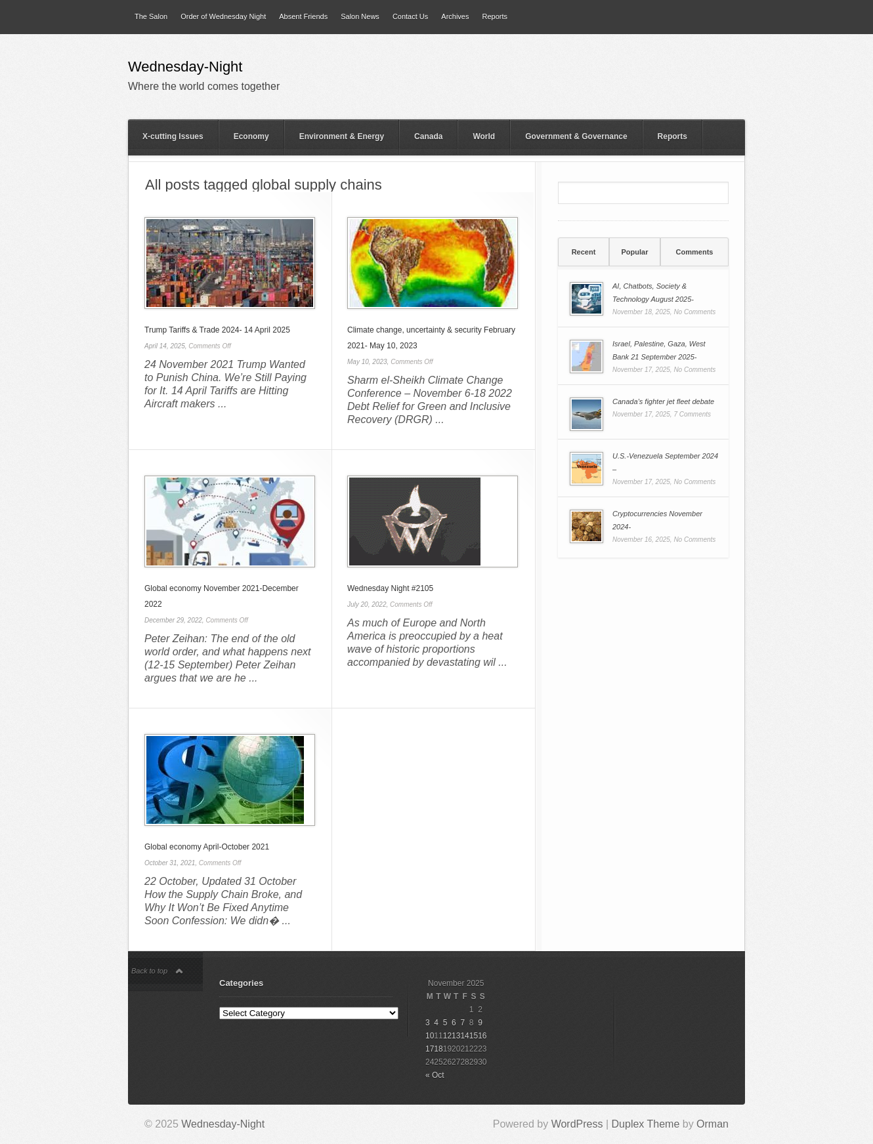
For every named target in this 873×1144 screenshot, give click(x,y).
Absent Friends (303, 16)
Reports (494, 16)
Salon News (360, 16)
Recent (584, 252)
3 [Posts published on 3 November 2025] (427, 1022)
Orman (712, 1124)
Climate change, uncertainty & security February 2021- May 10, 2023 (431, 337)
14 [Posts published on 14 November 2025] (464, 1035)
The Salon (151, 16)
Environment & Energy (341, 136)
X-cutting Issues (172, 136)
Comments (694, 252)
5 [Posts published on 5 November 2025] (445, 1022)
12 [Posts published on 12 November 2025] (447, 1035)
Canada (428, 136)
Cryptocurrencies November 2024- (657, 520)
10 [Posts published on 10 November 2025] (429, 1035)
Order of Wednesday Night (223, 16)
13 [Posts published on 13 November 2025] (456, 1035)
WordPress (577, 1124)
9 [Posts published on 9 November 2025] (480, 1022)
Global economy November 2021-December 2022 (221, 596)
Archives (455, 16)
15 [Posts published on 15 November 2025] (473, 1035)
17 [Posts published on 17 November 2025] (429, 1048)
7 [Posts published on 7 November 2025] (462, 1022)
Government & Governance (576, 136)
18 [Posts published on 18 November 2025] (438, 1048)
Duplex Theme (646, 1124)
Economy (251, 136)
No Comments (694, 312)
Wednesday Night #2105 (390, 588)
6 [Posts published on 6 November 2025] (454, 1022)
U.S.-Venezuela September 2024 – (665, 462)
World (484, 136)
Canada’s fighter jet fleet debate (663, 401)
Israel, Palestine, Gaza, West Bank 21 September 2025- (659, 350)
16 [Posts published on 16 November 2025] (482, 1035)
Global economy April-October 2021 (206, 846)
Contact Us (410, 16)
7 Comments (692, 414)
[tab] (583, 251)
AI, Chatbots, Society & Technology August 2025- (653, 292)
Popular (635, 252)
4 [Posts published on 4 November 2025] (436, 1022)
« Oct (434, 1075)
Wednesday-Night (185, 67)
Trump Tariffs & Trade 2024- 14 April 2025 (217, 330)
